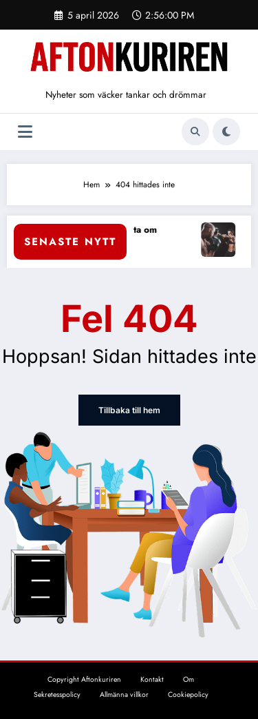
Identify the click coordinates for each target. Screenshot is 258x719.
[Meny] (25, 132)
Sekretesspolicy (57, 694)
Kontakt (152, 679)
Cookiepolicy (188, 694)
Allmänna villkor (124, 694)
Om (188, 679)
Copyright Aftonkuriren (84, 679)
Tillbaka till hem (129, 410)
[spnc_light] (226, 131)
